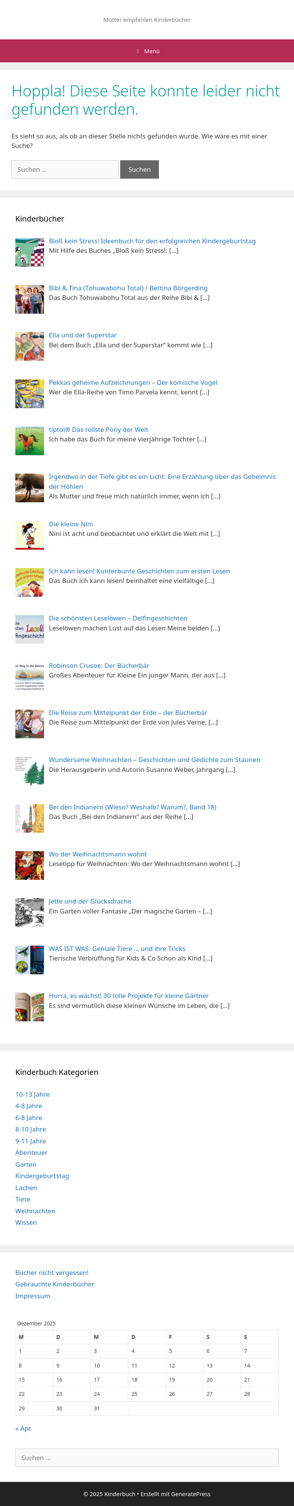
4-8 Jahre (28, 1105)
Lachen (26, 1187)
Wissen (26, 1222)
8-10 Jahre (30, 1129)
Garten (25, 1164)
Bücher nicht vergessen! (51, 1272)
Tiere (23, 1199)
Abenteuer (31, 1152)
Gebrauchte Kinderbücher (55, 1284)
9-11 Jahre (30, 1140)
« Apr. (23, 1428)
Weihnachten (35, 1210)
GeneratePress (191, 1494)
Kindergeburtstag (42, 1175)
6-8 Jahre (28, 1117)
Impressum (32, 1295)
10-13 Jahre (32, 1094)
